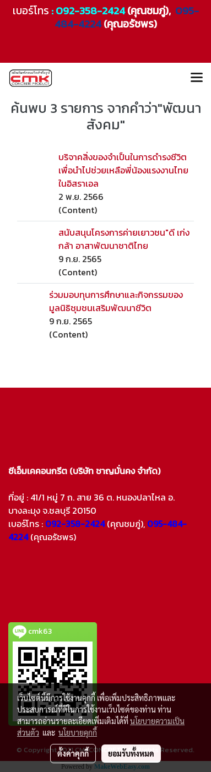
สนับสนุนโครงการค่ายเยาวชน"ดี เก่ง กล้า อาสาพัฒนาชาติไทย (124, 239)
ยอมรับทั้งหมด (131, 753)
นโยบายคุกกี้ (77, 732)
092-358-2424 (90, 11)
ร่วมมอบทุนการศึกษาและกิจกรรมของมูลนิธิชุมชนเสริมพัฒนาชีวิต (116, 301)
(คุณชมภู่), (126, 523)
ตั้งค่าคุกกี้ (73, 753)
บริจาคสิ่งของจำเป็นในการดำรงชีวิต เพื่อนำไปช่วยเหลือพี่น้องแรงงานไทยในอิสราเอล (123, 170)
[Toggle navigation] (197, 78)
